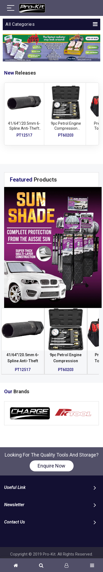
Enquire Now (51, 466)
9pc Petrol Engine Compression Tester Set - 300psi (65, 128)
